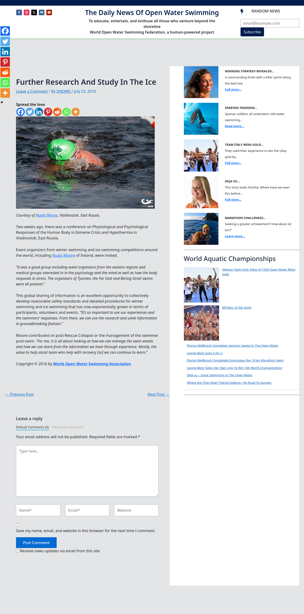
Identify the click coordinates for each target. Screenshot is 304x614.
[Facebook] (20, 112)
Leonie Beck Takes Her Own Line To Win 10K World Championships (234, 368)
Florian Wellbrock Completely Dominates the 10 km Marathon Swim (235, 360)
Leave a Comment (32, 91)
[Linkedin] (39, 112)
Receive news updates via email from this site (58, 550)
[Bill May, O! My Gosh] (201, 323)
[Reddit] (57, 112)
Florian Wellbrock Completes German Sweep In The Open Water (232, 345)
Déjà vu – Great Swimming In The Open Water (220, 375)
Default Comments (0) (32, 427)
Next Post (158, 394)
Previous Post (19, 394)
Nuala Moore (47, 215)
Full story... (233, 89)
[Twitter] (30, 112)
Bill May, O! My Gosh (236, 307)
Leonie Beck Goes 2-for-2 (205, 353)
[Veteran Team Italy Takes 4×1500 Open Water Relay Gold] (201, 285)
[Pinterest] (48, 112)
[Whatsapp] (66, 112)
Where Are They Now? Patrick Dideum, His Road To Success (229, 382)
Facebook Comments (67, 427)
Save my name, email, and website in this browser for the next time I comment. (85, 530)
